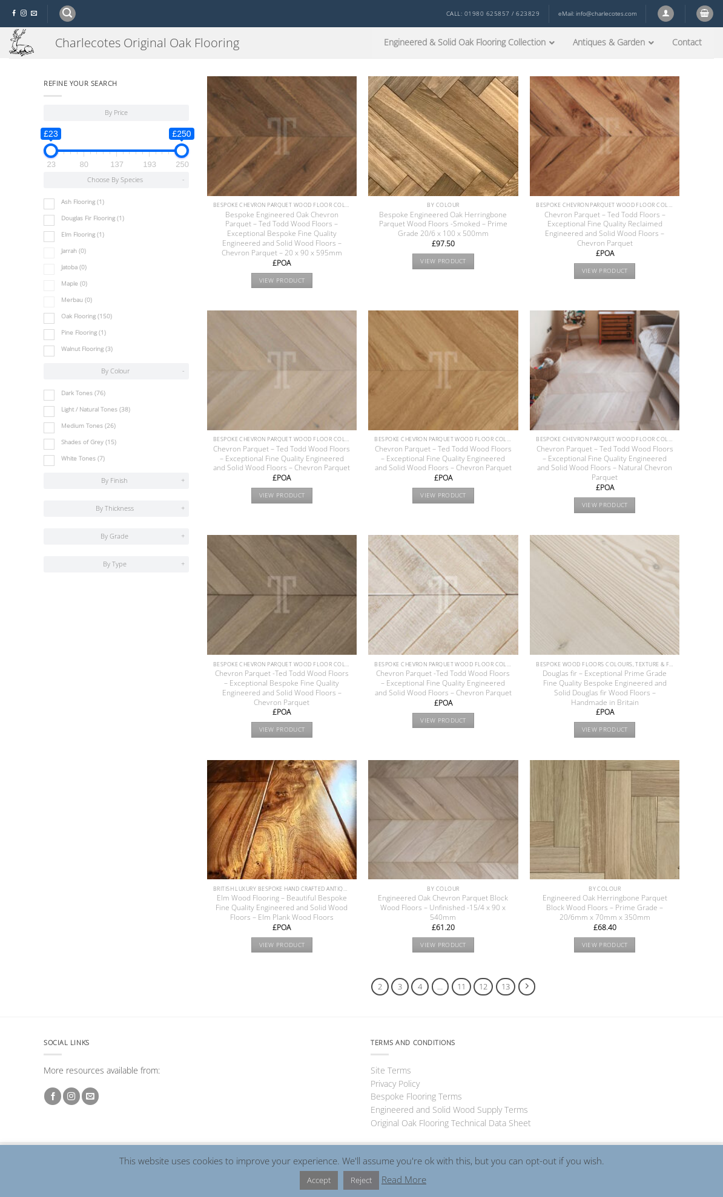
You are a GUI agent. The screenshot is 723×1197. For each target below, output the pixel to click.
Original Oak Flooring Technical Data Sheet (451, 1123)
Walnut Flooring (87, 349)
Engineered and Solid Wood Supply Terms (449, 1109)
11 (461, 986)
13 (505, 986)
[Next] (527, 986)
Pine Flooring (83, 332)
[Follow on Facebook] (14, 13)
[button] (67, 13)
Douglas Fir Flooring (92, 218)
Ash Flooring (82, 202)
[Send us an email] (34, 13)
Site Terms (391, 1070)
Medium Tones (88, 426)
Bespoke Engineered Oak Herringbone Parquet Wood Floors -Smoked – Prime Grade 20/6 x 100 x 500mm (443, 224)
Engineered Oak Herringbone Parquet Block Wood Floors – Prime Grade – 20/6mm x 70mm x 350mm (605, 907)
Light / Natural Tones (95, 409)
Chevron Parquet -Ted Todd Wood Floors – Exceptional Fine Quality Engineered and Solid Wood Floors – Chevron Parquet (443, 683)
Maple (74, 283)
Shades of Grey (88, 442)
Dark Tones (83, 393)
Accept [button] (319, 1180)
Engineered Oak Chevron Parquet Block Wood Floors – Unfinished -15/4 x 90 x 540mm (443, 907)
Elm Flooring (82, 234)
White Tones (83, 458)
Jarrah (73, 251)
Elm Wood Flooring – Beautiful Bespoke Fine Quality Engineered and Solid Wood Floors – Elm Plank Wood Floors (282, 907)
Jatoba (74, 267)
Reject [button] (361, 1180)
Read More (403, 1179)
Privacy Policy (395, 1083)
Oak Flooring (86, 316)
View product (282, 280)
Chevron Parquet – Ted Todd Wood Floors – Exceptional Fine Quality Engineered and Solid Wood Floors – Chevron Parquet (281, 458)
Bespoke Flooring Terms (416, 1096)
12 (483, 986)
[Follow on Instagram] (24, 13)
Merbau (76, 300)
